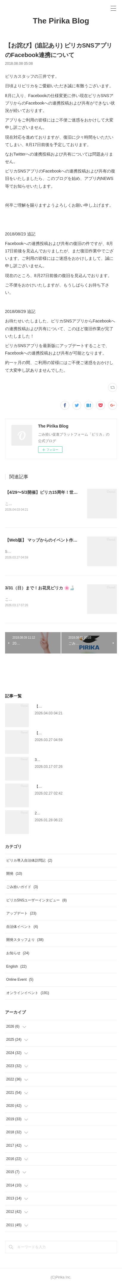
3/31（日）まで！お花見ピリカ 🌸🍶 (39, 588)
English (16, 968)
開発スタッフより (24, 941)
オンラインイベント (27, 994)
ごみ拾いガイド (22, 888)
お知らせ (17, 954)
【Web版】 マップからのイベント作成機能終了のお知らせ (60, 540)
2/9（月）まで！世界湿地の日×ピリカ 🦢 (68, 814)
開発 (14, 875)
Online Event (19, 981)
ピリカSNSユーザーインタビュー (36, 901)
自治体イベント (22, 928)
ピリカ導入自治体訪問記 (29, 862)
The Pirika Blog (61, 20)
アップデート (21, 914)
